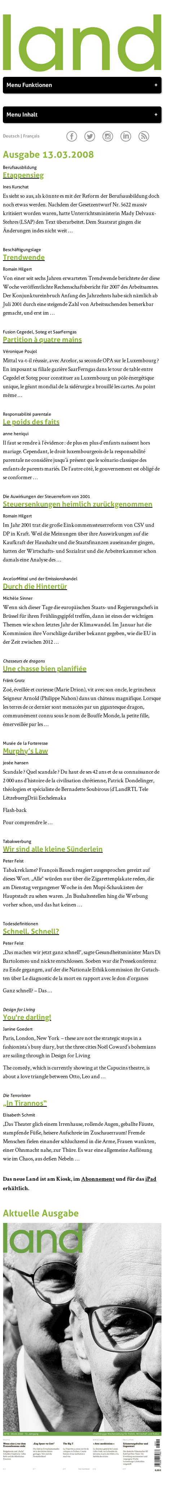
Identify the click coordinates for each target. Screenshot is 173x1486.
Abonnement (98, 1180)
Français (31, 136)
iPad (150, 1180)
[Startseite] (82, 70)
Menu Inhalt (82, 114)
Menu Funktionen (82, 85)
